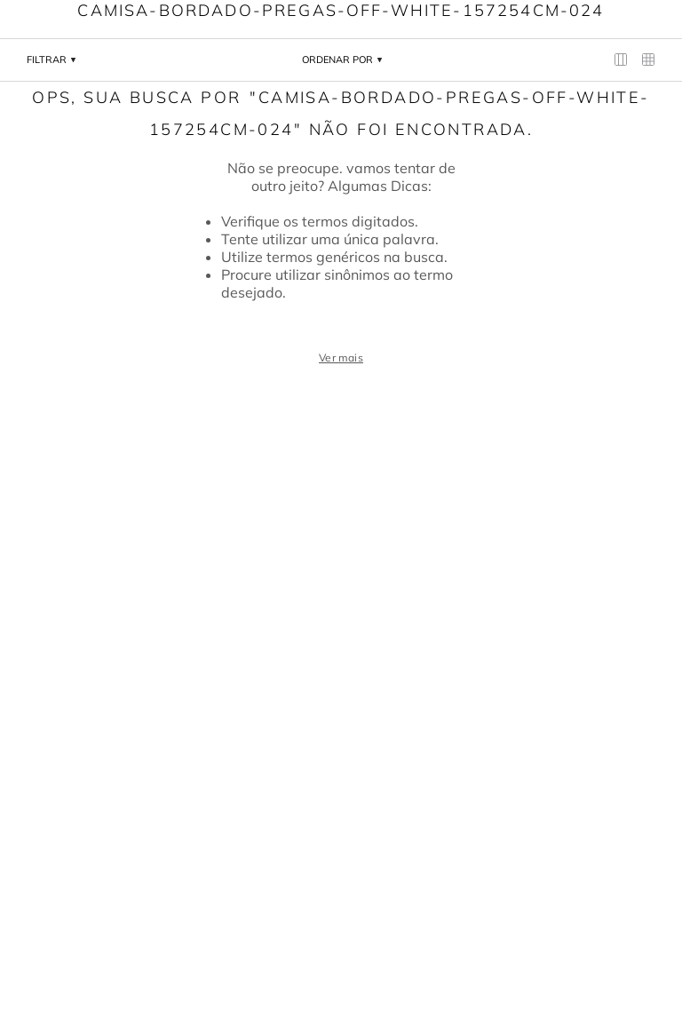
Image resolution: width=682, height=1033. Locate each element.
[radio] (621, 60)
